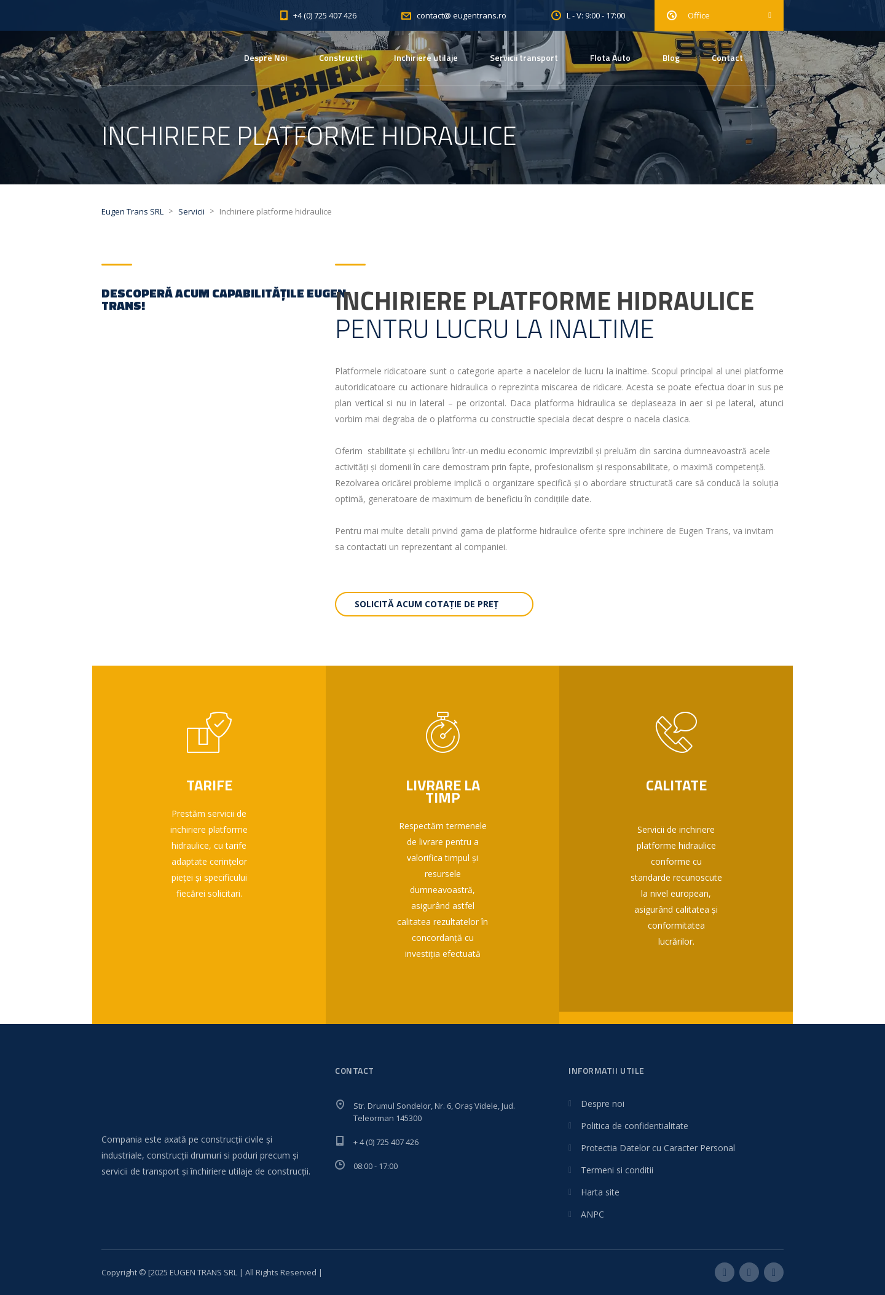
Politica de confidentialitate (634, 1126)
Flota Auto (610, 57)
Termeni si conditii (617, 1170)
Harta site (600, 1192)
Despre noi (602, 1103)
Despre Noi (265, 57)
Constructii (340, 57)
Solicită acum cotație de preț (426, 604)
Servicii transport (524, 57)
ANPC (592, 1214)
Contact (727, 57)
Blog (671, 57)
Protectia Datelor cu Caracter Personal (658, 1148)
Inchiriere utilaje (426, 57)
